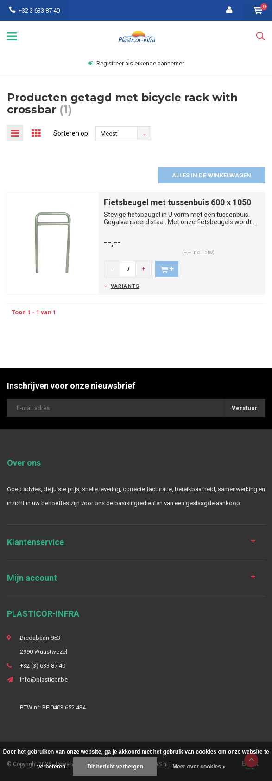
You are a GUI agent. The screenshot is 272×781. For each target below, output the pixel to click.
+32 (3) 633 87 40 (42, 665)
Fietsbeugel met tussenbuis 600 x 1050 (177, 202)
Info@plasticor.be (44, 679)
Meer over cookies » (199, 766)
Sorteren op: (71, 133)
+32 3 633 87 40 (34, 10)
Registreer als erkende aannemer (136, 63)
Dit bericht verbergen (115, 766)
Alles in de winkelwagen (211, 175)
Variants (125, 286)
